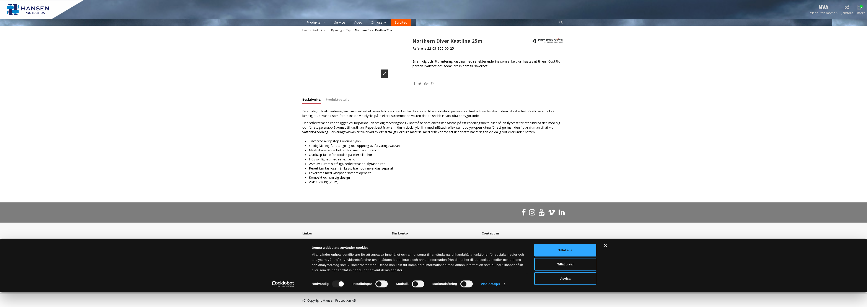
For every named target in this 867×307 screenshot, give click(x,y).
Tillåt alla (565, 264)
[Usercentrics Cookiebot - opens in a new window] (283, 298)
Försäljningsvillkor (407, 247)
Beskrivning (311, 99)
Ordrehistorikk (405, 241)
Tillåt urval (565, 279)
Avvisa (565, 293)
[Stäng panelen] (605, 259)
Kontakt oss (314, 241)
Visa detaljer (490, 298)
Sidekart (311, 247)
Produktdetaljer (338, 99)
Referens (419, 48)
